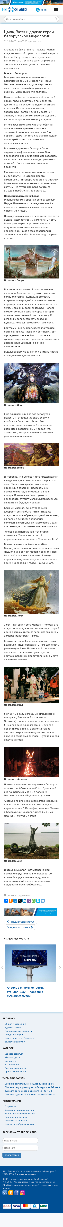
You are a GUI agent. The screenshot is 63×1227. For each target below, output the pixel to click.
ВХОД (44, 10)
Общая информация (15, 1023)
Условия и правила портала (20, 1109)
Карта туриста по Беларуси (19, 1038)
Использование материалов (20, 1113)
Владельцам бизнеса (16, 1117)
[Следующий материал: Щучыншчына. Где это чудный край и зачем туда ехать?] (19, 927)
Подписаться (12, 1155)
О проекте (10, 1106)
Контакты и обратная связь (19, 1124)
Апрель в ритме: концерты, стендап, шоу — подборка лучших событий (26, 991)
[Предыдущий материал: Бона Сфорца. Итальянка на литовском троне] (20, 922)
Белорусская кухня (15, 1041)
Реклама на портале (16, 1120)
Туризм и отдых (13, 1027)
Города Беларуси (14, 1034)
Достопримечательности (18, 1031)
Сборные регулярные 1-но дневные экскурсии (29, 1083)
